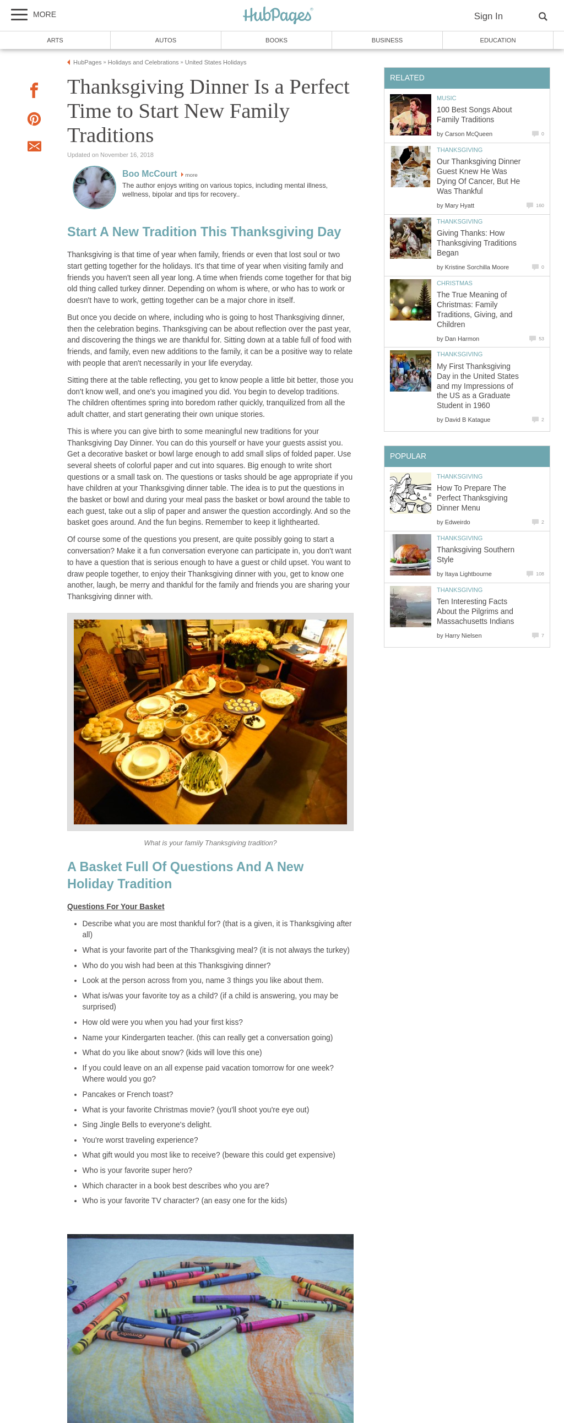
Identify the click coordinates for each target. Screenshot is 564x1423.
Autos (165, 40)
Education (498, 40)
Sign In (488, 16)
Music (447, 98)
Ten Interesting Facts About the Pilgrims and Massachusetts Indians (475, 612)
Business (387, 40)
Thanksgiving (459, 149)
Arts (55, 40)
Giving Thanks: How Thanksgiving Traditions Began (477, 243)
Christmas (455, 283)
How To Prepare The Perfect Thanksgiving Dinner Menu (472, 498)
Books (276, 40)
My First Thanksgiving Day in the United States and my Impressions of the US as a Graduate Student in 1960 (478, 386)
